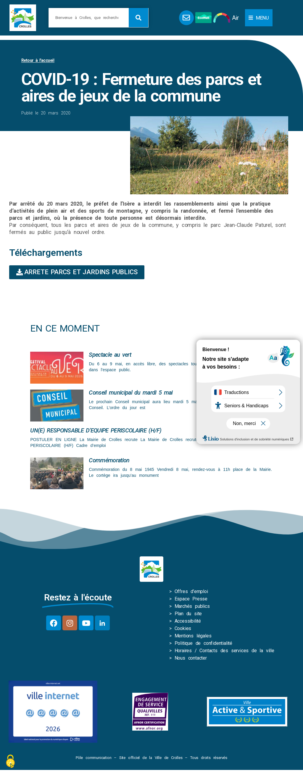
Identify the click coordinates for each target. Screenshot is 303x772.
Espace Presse (191, 599)
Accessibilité (188, 621)
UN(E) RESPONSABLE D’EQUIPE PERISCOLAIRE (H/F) (95, 430)
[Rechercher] (138, 17)
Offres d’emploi (191, 591)
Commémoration (109, 460)
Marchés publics (192, 606)
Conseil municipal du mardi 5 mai (131, 392)
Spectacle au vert (110, 354)
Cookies (183, 628)
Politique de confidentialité (203, 643)
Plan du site (188, 613)
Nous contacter (191, 658)
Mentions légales (193, 636)
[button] (259, 17)
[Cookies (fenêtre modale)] (10, 762)
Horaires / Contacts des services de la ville (224, 650)
